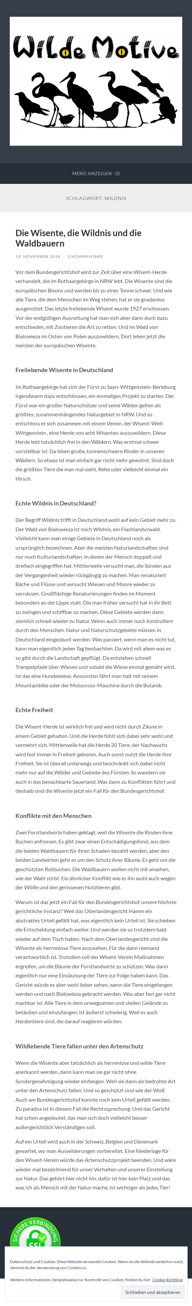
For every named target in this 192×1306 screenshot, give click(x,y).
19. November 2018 (38, 256)
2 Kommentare (85, 256)
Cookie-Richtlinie (167, 1279)
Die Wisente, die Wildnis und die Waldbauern (78, 238)
